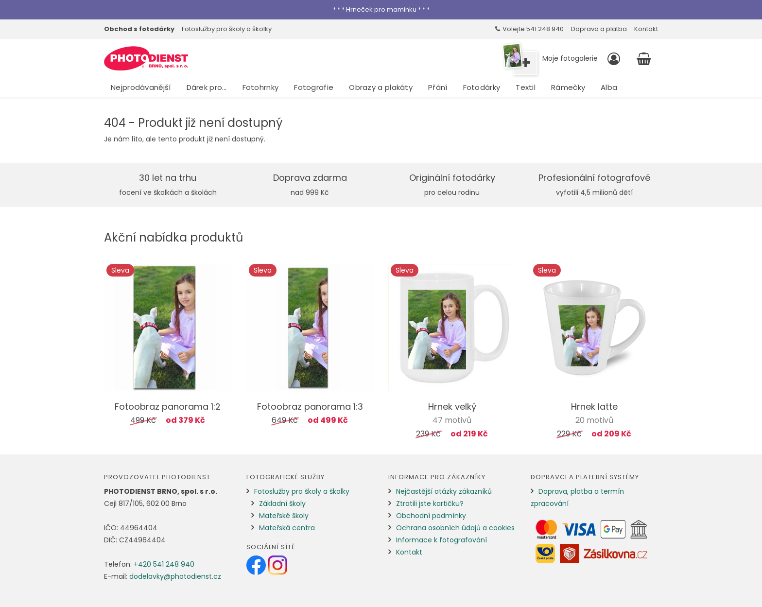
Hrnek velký (452, 406)
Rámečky (568, 87)
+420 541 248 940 (164, 564)
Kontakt (646, 29)
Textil (526, 87)
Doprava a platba (599, 29)
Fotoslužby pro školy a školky (227, 29)
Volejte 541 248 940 (529, 29)
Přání (438, 87)
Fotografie (313, 87)
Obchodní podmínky (431, 515)
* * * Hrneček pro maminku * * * (381, 9)
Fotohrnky (260, 87)
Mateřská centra (287, 528)
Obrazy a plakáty (381, 87)
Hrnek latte (594, 406)
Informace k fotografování (441, 540)
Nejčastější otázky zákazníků (444, 491)
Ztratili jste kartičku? (430, 503)
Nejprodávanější (141, 87)
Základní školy (282, 503)
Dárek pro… (207, 87)
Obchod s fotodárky (139, 29)
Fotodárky (482, 87)
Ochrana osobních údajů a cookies (455, 528)
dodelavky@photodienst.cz (175, 576)
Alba (609, 87)
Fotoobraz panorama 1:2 (168, 406)
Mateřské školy (284, 515)
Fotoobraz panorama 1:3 (310, 406)
